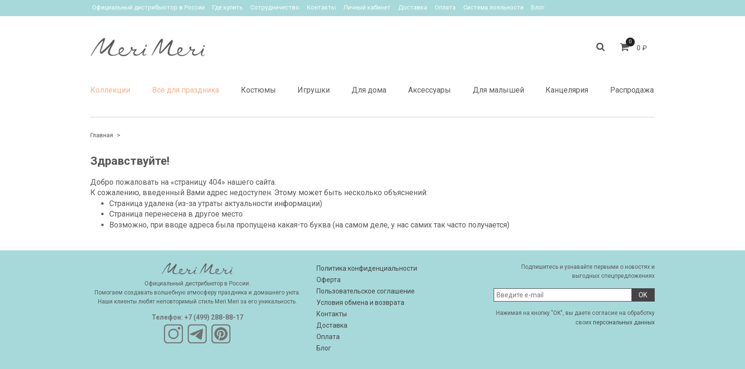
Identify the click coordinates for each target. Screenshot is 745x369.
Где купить (227, 7)
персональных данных (624, 322)
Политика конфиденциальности (366, 268)
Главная (101, 135)
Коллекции (110, 90)
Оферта (328, 279)
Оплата (445, 7)
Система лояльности (493, 7)
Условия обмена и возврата (360, 302)
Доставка (412, 7)
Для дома (369, 90)
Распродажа (632, 90)
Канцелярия (566, 90)
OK (643, 295)
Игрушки (313, 90)
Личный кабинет (367, 7)
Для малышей (498, 90)
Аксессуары (429, 90)
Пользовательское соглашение (365, 291)
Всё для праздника (185, 90)
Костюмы (258, 90)
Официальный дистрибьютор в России (148, 7)
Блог (537, 7)
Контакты (321, 7)
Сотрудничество (274, 7)
